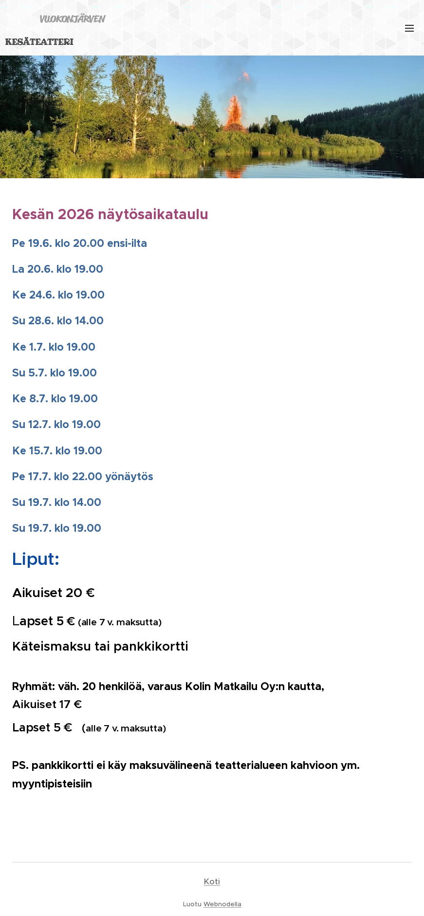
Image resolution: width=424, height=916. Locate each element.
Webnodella (222, 904)
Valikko (409, 28)
